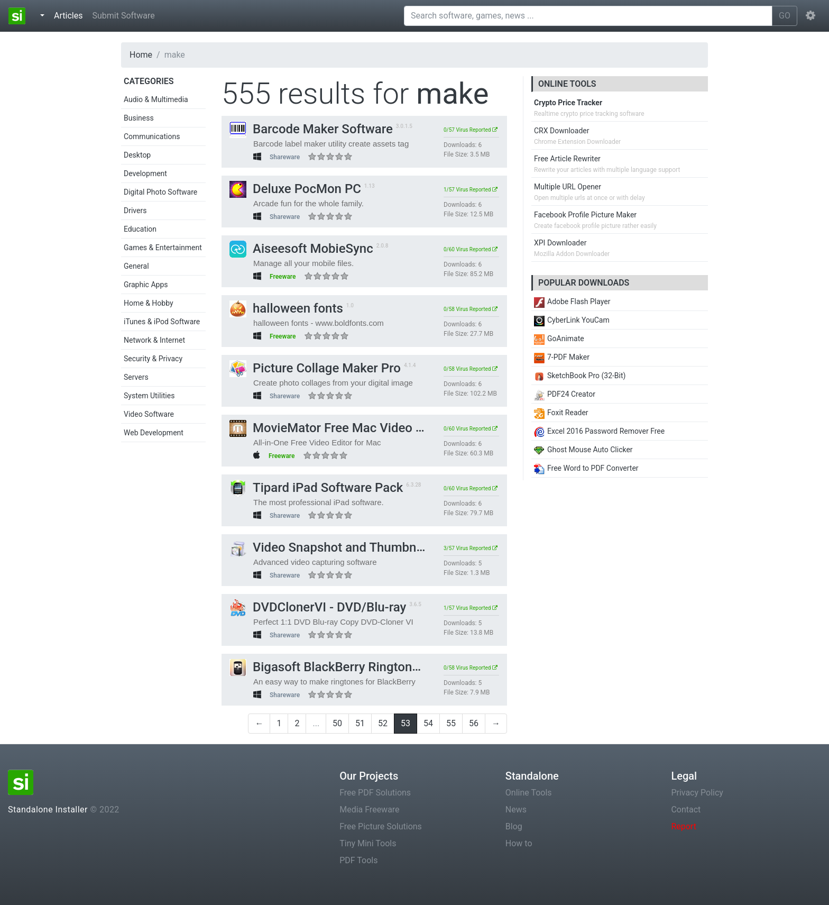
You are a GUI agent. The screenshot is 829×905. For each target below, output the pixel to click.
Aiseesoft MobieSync (301, 248)
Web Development (153, 432)
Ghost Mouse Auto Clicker (583, 449)
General (136, 266)
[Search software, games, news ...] (588, 16)
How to (518, 843)
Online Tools (528, 793)
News (516, 810)
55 (451, 723)
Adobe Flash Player (572, 301)
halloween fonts (286, 308)
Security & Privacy (153, 358)
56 (473, 723)
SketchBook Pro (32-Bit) (579, 375)
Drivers (135, 210)
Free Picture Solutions (380, 826)
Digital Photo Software (160, 192)
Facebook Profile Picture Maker (585, 215)
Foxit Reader (561, 412)
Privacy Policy (697, 793)
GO (784, 16)
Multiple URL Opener (567, 186)
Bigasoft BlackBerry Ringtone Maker (343, 667)
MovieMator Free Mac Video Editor (339, 427)
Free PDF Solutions (375, 793)
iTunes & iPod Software (162, 321)
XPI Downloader (560, 243)
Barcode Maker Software (311, 129)
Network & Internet (154, 340)
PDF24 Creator (564, 394)
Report (683, 826)
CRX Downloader (561, 130)
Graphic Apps (146, 284)
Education (140, 229)
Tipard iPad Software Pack (316, 487)
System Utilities (149, 395)
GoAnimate (559, 338)
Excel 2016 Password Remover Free (599, 431)
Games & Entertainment (163, 247)
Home (141, 55)
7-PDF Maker (561, 357)
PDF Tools (358, 860)
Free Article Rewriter (567, 158)
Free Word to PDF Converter (586, 468)
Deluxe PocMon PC (295, 188)
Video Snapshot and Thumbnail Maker (348, 547)
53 (405, 723)
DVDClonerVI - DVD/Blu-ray (317, 607)
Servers (136, 377)
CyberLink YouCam (572, 320)
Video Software (149, 414)
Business (139, 118)
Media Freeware (369, 810)
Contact (686, 810)
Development (145, 173)
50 (337, 723)
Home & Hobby (148, 303)
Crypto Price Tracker (568, 102)
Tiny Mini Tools (367, 843)
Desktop (137, 155)
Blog (513, 826)
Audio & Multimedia (156, 99)
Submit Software (123, 16)
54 (428, 723)
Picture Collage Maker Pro (315, 368)
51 (360, 723)
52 (383, 723)
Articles (70, 15)
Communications (152, 136)
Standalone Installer (48, 810)
